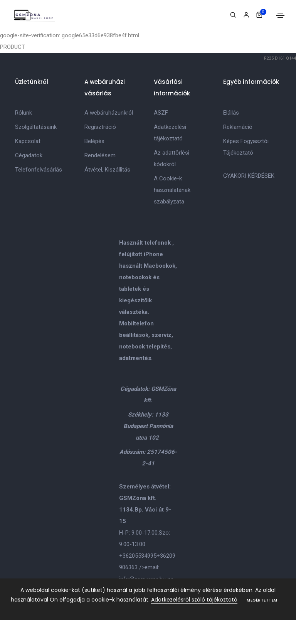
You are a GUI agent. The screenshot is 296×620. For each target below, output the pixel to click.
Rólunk (23, 112)
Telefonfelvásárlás (38, 169)
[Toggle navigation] (280, 15)
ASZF (161, 112)
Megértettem (262, 600)
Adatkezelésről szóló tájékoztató (194, 599)
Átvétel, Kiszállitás (107, 169)
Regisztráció (100, 126)
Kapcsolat (27, 141)
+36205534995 (137, 555)
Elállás (231, 112)
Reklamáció (237, 126)
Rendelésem (100, 155)
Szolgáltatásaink (36, 126)
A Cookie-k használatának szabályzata (172, 190)
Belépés (94, 141)
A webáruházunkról (108, 112)
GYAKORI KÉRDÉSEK (248, 175)
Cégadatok (28, 155)
